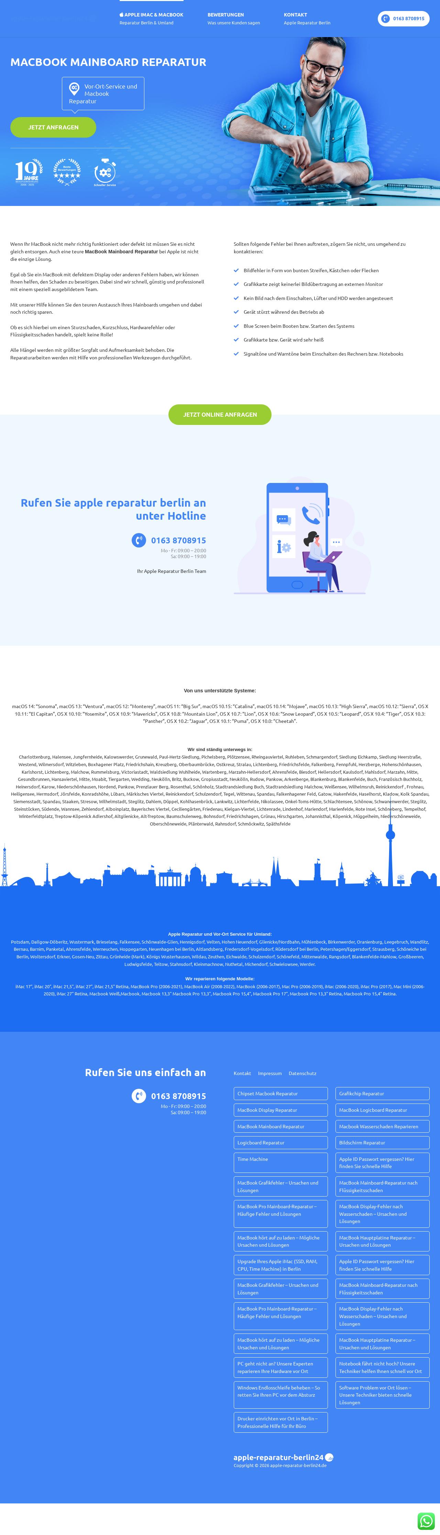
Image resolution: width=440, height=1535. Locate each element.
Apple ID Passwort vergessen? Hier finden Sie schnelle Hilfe (376, 1162)
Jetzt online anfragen (220, 414)
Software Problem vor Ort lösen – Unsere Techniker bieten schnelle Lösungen (375, 1394)
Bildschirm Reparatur (362, 1142)
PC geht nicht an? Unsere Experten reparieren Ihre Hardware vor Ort (275, 1367)
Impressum (270, 1073)
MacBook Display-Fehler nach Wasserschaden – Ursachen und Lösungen (373, 1213)
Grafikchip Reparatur (361, 1093)
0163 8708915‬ (403, 18)
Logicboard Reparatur (261, 1142)
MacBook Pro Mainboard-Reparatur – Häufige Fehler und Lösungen (277, 1210)
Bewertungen (234, 18)
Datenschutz (303, 1073)
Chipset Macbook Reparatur (268, 1093)
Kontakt (307, 18)
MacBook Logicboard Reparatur (373, 1110)
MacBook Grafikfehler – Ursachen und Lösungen (278, 1186)
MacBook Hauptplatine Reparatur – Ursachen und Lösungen (377, 1241)
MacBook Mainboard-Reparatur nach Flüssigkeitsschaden (378, 1186)
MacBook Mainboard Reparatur (271, 1126)
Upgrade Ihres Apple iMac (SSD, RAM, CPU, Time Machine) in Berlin (277, 1265)
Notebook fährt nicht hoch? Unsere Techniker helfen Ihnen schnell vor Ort (380, 1367)
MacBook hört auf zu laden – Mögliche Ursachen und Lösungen (279, 1241)
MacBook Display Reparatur (267, 1110)
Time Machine (253, 1159)
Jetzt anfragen (53, 127)
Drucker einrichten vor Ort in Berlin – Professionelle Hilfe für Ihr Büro (278, 1422)
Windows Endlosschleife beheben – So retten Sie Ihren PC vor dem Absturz (279, 1391)
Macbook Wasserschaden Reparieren (378, 1126)
